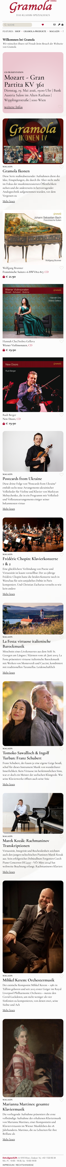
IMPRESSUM (8, 1165)
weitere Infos (13, 107)
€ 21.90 (9, 276)
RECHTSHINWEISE (24, 1165)
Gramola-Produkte (35, 31)
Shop (17, 31)
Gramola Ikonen (16, 170)
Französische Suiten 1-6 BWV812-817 (23, 272)
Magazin (54, 31)
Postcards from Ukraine (22, 478)
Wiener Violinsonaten (15, 345)
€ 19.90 (9, 349)
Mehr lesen (9, 201)
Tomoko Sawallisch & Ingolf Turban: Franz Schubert (26, 755)
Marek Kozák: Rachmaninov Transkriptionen (26, 843)
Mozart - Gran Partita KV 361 (24, 81)
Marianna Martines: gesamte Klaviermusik (26, 1106)
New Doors (9, 419)
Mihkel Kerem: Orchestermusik (28, 980)
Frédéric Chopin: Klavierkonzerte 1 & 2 (30, 561)
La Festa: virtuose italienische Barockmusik (27, 644)
